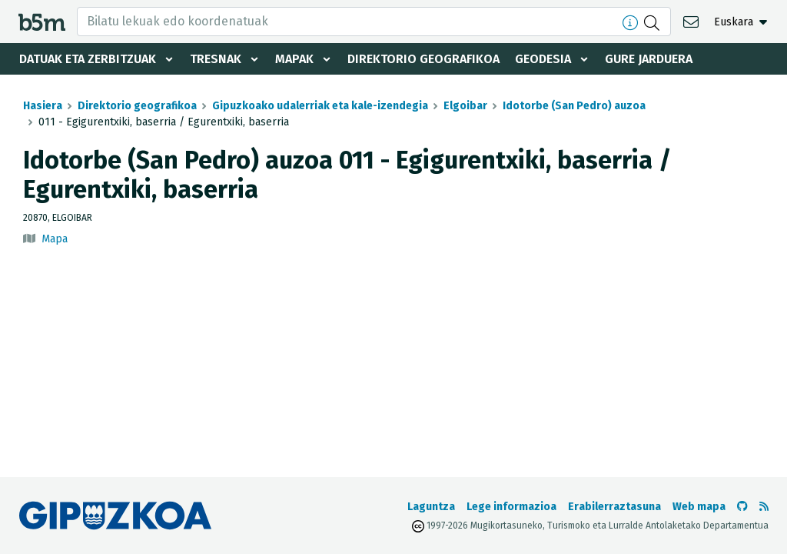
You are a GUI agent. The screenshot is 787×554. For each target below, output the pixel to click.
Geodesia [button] (543, 59)
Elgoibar (465, 105)
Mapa (55, 238)
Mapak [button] (294, 59)
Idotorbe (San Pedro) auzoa (574, 105)
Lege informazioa (511, 506)
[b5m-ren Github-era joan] (742, 506)
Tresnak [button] (215, 59)
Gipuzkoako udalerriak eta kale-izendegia (320, 105)
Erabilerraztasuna (614, 506)
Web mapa (699, 506)
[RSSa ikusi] (764, 506)
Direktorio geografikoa (423, 59)
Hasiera (42, 105)
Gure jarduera (648, 59)
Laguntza (431, 506)
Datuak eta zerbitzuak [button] (87, 59)
